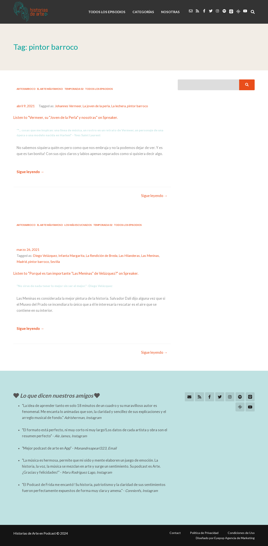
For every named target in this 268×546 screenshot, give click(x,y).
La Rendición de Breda (101, 255)
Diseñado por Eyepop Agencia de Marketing (225, 538)
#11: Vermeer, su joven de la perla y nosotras (76, 97)
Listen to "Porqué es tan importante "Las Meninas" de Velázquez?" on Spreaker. (76, 273)
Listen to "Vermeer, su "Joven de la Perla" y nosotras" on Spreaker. (65, 117)
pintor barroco (137, 106)
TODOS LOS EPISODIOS (106, 12)
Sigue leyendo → (30, 172)
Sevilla (55, 262)
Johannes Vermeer (68, 106)
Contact (175, 533)
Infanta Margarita (71, 255)
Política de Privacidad (204, 533)
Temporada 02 (74, 88)
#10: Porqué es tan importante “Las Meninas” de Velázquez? (81, 236)
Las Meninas (150, 255)
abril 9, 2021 (26, 106)
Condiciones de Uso (241, 533)
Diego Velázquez (45, 255)
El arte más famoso (50, 88)
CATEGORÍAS (143, 12)
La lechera (118, 106)
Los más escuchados (78, 224)
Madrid (22, 262)
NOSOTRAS (170, 12)
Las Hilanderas (129, 255)
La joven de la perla (96, 106)
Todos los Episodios (99, 88)
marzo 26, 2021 (28, 249)
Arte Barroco (26, 88)
